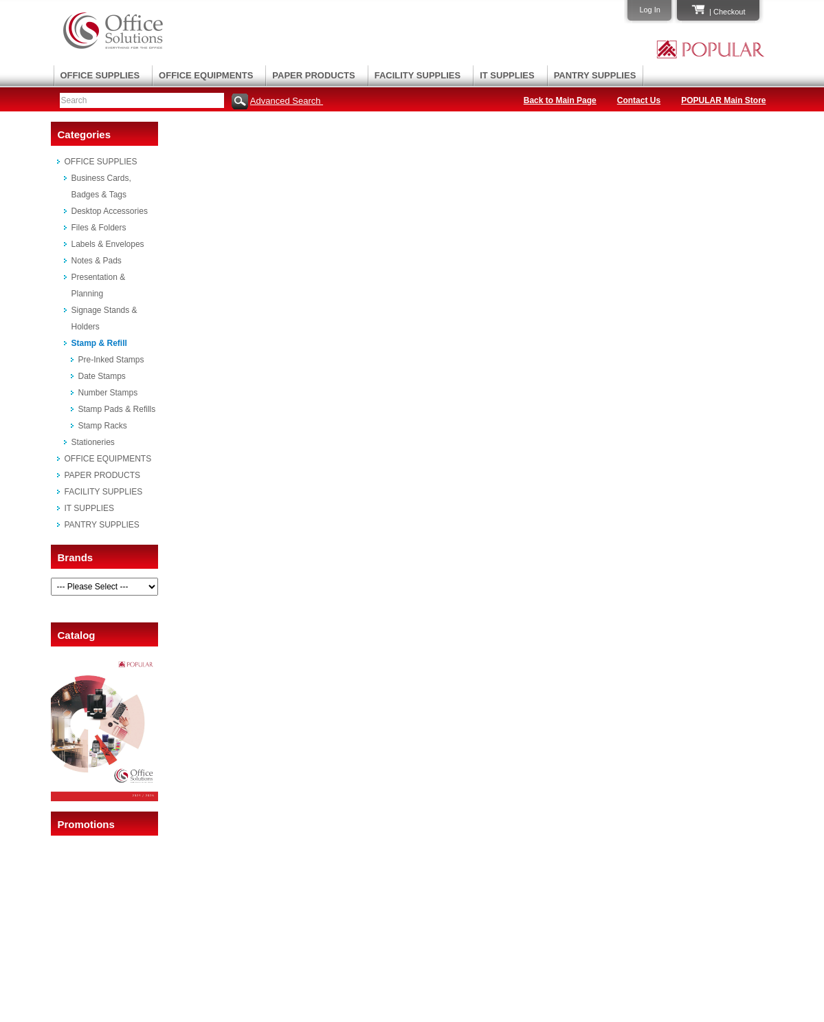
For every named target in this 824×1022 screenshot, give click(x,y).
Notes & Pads (96, 260)
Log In (649, 10)
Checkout (729, 12)
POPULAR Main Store (723, 100)
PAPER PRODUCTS (313, 75)
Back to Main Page (560, 100)
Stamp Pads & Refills (117, 409)
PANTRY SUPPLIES (595, 75)
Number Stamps (108, 393)
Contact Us (638, 100)
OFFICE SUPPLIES (100, 75)
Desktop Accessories (109, 211)
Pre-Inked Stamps (111, 360)
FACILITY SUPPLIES (417, 75)
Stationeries (93, 442)
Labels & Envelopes (107, 244)
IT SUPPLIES (507, 75)
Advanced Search (286, 101)
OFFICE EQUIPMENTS (206, 75)
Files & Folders (98, 227)
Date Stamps (102, 376)
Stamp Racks (102, 426)
